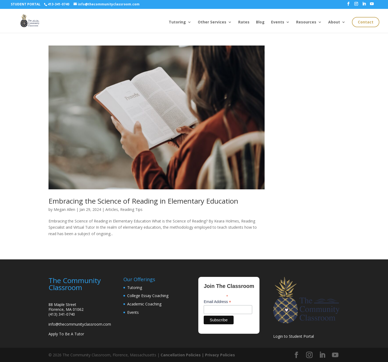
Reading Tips (131, 209)
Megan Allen (64, 209)
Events (277, 22)
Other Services (212, 22)
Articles (111, 209)
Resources (306, 22)
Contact (365, 22)
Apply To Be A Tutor (66, 333)
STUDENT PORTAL (25, 4)
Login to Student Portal (293, 336)
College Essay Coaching (147, 295)
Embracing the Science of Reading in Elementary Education (143, 201)
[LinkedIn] (364, 5)
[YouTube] (372, 5)
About (334, 22)
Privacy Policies (220, 354)
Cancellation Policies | (183, 354)
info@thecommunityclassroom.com (79, 324)
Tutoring (177, 22)
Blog (260, 22)
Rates (244, 22)
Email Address (217, 301)
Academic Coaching (144, 304)
